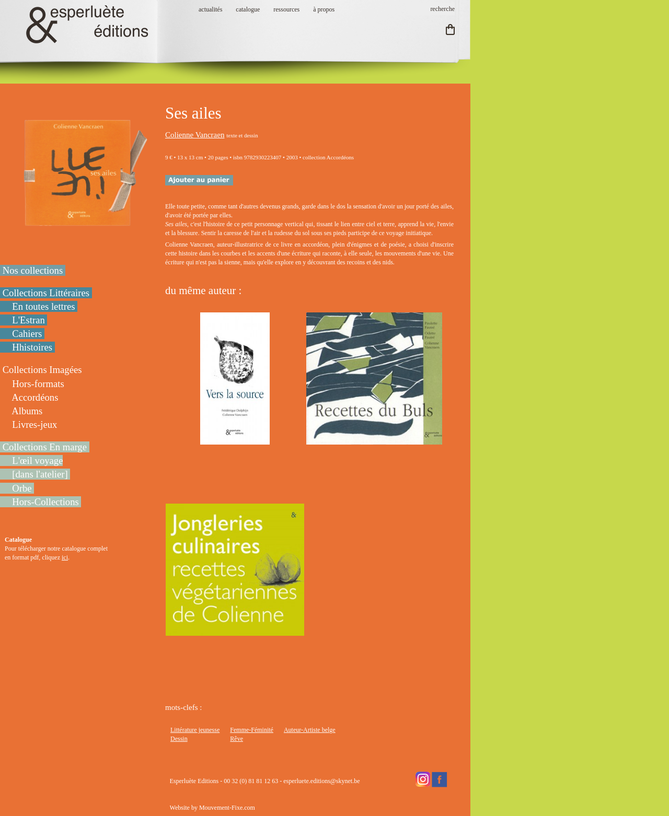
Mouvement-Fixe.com (227, 807)
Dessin (179, 738)
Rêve (236, 738)
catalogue (248, 9)
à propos (323, 9)
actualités (210, 9)
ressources (286, 9)
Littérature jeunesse (195, 729)
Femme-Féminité (251, 729)
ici (65, 557)
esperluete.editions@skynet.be (321, 781)
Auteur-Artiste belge (310, 729)
